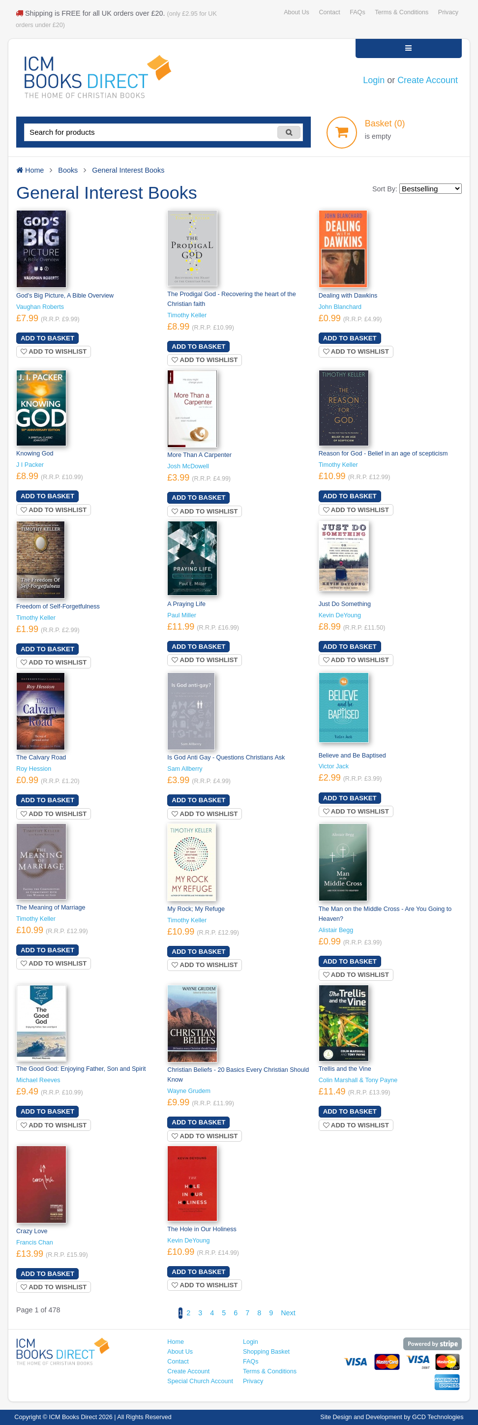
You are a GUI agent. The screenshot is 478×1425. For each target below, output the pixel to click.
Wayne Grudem (188, 1091)
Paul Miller (181, 615)
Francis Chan (34, 1242)
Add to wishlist (54, 351)
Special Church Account (200, 1381)
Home (175, 1341)
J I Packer (30, 464)
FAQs (357, 12)
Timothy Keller (187, 315)
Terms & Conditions (401, 12)
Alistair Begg (336, 930)
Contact (329, 12)
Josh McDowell (188, 466)
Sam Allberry (184, 768)
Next (288, 1313)
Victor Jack (334, 766)
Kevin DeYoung (340, 615)
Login (374, 80)
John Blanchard (340, 306)
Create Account (427, 80)
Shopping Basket (266, 1351)
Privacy (448, 12)
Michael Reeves (38, 1080)
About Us (296, 12)
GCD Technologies (438, 1417)
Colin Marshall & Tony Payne (358, 1080)
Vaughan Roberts (40, 306)
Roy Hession (33, 768)
